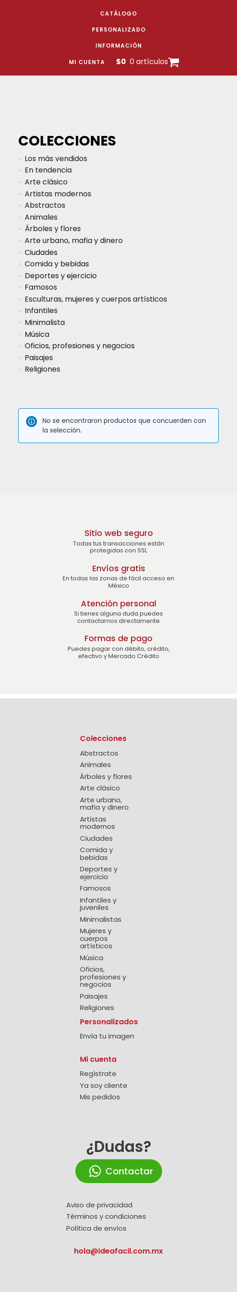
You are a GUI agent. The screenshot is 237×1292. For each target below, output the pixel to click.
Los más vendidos (56, 158)
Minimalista (45, 322)
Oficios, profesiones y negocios (80, 346)
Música (37, 334)
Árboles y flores (53, 228)
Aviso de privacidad (99, 1205)
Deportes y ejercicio (61, 275)
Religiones (42, 369)
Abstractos (45, 205)
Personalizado (119, 29)
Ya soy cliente (103, 1086)
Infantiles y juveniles (98, 904)
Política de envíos (96, 1229)
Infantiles (41, 310)
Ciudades (41, 252)
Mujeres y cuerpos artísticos (96, 938)
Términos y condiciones (106, 1217)
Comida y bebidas (57, 264)
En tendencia (48, 170)
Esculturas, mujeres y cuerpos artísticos (96, 299)
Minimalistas (100, 920)
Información (118, 45)
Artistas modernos (58, 194)
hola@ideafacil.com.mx (118, 1251)
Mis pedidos (100, 1097)
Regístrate (98, 1074)
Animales (41, 217)
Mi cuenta (87, 62)
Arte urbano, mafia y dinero (74, 240)
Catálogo (118, 13)
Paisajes (39, 357)
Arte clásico (46, 182)
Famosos (41, 287)
